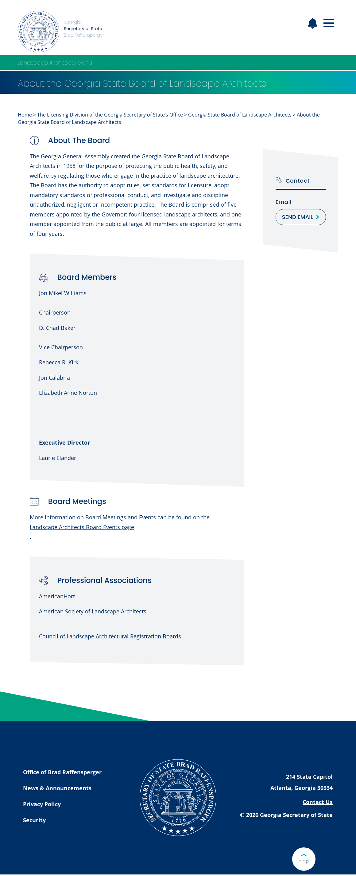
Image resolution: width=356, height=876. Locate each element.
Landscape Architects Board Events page (82, 527)
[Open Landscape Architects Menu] (332, 63)
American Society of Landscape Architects (92, 611)
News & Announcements (57, 788)
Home (25, 114)
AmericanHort (57, 596)
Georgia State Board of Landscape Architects (240, 114)
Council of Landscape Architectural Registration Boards (110, 636)
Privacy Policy (42, 804)
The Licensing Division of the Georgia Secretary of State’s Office (110, 114)
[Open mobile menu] (329, 23)
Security (34, 820)
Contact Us (318, 802)
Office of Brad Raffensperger (62, 772)
